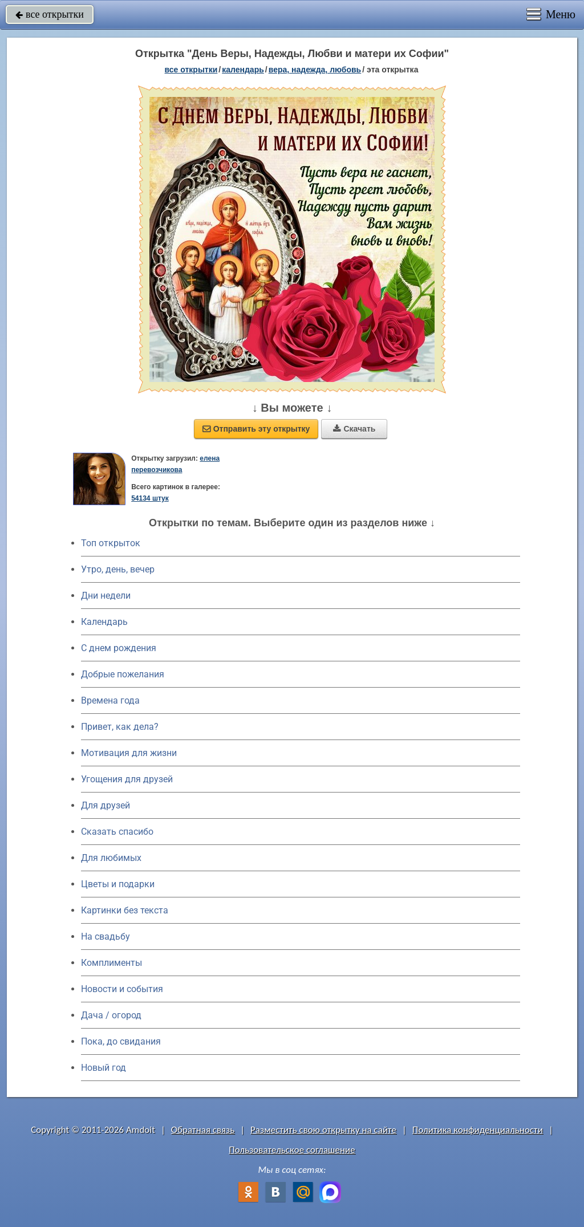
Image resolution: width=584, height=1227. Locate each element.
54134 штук (150, 498)
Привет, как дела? (120, 726)
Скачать (354, 428)
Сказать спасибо (117, 831)
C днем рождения (118, 648)
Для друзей (105, 805)
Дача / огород (111, 1015)
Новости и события (122, 989)
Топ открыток (110, 543)
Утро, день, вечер (118, 569)
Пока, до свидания (121, 1041)
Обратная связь (203, 1130)
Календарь (243, 69)
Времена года (110, 700)
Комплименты (111, 962)
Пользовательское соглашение (292, 1150)
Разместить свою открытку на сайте (323, 1130)
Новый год (103, 1067)
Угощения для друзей (127, 779)
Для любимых (111, 857)
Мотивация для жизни (129, 752)
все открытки (49, 14)
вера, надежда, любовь (315, 69)
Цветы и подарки (118, 884)
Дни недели (106, 595)
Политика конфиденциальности (477, 1130)
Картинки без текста (124, 910)
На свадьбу (105, 936)
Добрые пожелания (122, 674)
